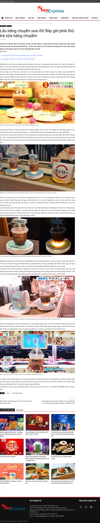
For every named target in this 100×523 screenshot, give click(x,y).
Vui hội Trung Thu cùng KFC (8, 456)
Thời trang (42, 18)
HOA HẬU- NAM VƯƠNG (81, 18)
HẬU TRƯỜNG (20, 18)
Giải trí (31, 18)
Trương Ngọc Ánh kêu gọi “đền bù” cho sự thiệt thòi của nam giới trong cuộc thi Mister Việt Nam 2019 (58, 402)
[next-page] (4, 487)
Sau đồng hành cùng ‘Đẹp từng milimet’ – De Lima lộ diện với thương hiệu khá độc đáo (63, 434)
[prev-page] (1, 487)
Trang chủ (2, 23)
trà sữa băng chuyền (17, 393)
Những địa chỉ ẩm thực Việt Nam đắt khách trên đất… (19, 59)
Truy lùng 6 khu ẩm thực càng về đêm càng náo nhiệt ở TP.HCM (22, 55)
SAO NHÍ (95, 18)
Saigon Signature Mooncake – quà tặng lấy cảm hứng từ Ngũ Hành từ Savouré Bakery (11, 434)
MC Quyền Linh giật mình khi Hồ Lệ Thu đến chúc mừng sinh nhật (16, 402)
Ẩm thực (17, 23)
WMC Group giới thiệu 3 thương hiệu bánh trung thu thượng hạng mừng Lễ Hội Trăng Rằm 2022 (37, 458)
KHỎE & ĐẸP (54, 18)
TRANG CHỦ (6, 18)
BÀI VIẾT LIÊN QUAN (7, 410)
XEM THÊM (19, 410)
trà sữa (7, 393)
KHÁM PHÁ (65, 18)
